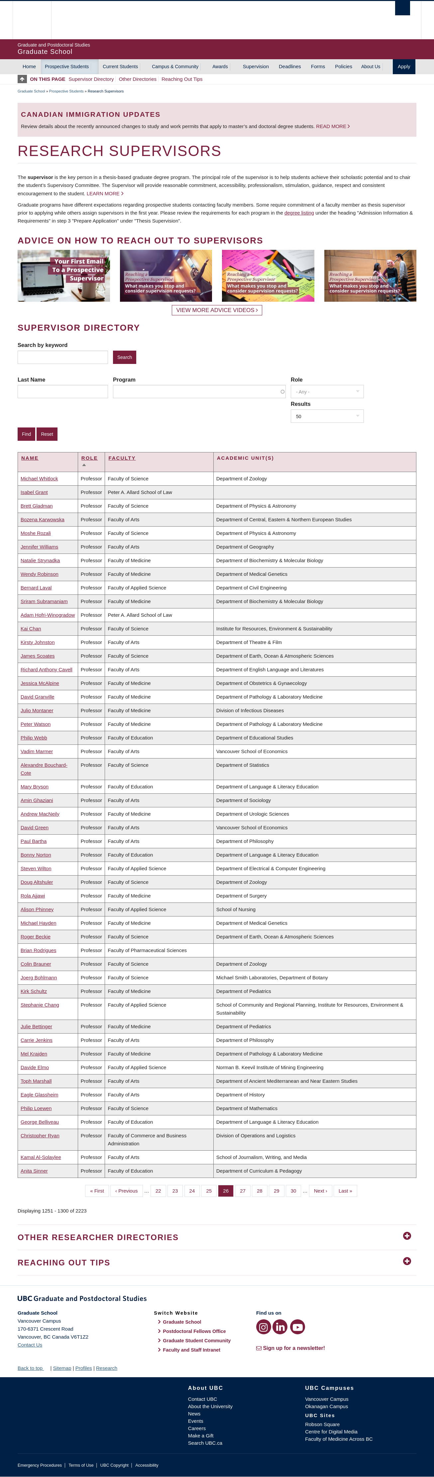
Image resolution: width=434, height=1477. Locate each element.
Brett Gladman (37, 506)
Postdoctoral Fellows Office (194, 1331)
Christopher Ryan (40, 1135)
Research (106, 1368)
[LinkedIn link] (279, 1326)
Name (30, 458)
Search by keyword (42, 345)
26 (228, 1190)
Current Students (120, 66)
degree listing (299, 213)
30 (296, 1190)
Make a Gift (201, 1435)
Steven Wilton (36, 868)
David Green (35, 827)
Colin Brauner (36, 964)
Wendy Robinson (39, 574)
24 (194, 1190)
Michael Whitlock (39, 478)
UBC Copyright (114, 1465)
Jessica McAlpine (40, 683)
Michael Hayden (38, 923)
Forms (318, 66)
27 (245, 1190)
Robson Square (322, 1424)
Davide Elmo (35, 1067)
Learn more (103, 193)
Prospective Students (67, 66)
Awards (220, 66)
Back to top (33, 1368)
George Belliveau (40, 1122)
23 (177, 1190)
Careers (197, 1428)
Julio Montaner (37, 710)
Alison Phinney (37, 909)
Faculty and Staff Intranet (191, 1350)
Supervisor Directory (91, 79)
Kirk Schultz (34, 991)
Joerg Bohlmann (39, 977)
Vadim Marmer (37, 751)
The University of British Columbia (32, 20)
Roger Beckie (36, 936)
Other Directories (138, 79)
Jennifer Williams (39, 547)
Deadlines (290, 66)
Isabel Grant (34, 492)
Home (29, 66)
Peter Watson (36, 724)
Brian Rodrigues (38, 950)
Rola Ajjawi (33, 896)
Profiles (83, 1368)
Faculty (122, 458)
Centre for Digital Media (331, 1431)
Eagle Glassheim (39, 1094)
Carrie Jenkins (37, 1040)
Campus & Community (175, 66)
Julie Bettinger (36, 1026)
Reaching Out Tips (182, 79)
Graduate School (31, 91)
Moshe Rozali (36, 533)
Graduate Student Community (197, 1340)
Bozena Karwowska (42, 519)
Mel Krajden (34, 1054)
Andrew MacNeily (40, 814)
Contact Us (30, 1345)
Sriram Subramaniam (44, 601)
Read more (332, 126)
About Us (370, 66)
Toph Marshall (36, 1081)
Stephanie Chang (40, 1005)
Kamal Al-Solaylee (41, 1157)
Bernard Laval (36, 587)
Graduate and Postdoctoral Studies (217, 1300)
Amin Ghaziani (37, 800)
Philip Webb (34, 737)
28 (262, 1190)
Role (297, 380)
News (194, 1413)
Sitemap (62, 1368)
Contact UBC (202, 1399)
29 (279, 1190)
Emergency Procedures (40, 1465)
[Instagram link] (263, 1326)
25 (211, 1190)
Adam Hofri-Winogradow (48, 615)
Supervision (256, 66)
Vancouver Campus (327, 1399)
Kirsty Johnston (38, 642)
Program (124, 380)
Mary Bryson (35, 786)
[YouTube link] (297, 1326)
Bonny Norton (36, 855)
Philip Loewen (36, 1108)
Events (195, 1421)
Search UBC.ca (205, 1443)
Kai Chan (31, 628)
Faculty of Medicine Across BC (339, 1439)
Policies (343, 66)
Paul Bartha (34, 841)
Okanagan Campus (326, 1406)
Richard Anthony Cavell (46, 669)
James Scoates (38, 656)
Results (301, 404)
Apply (404, 66)
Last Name (31, 380)
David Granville (37, 697)
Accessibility (146, 1465)
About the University (210, 1406)
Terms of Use (80, 1465)
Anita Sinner (34, 1171)
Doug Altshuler (37, 882)
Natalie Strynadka (40, 560)
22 (161, 1190)
